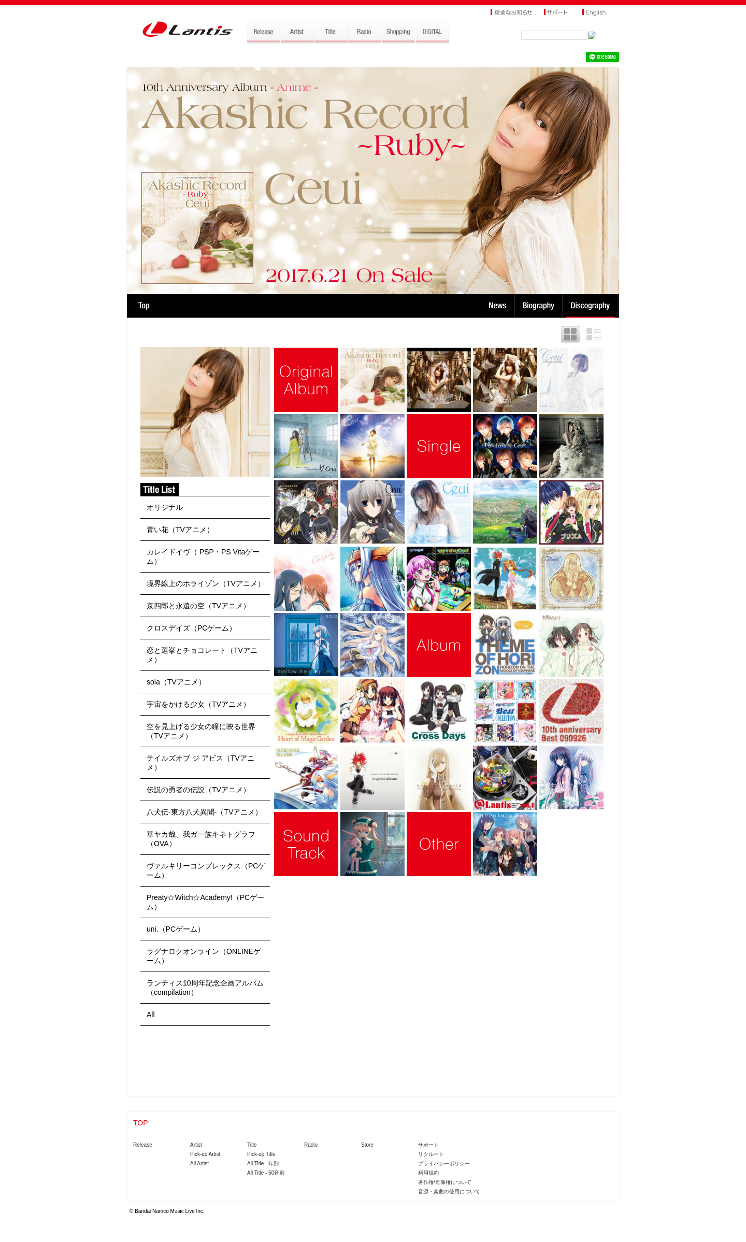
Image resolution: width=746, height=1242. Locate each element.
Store (367, 1145)
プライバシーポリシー (444, 1163)
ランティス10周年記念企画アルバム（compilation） (205, 987)
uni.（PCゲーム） (176, 929)
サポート (428, 1145)
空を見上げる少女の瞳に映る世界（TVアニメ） (201, 731)
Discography (591, 306)
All (151, 1014)
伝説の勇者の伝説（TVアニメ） (198, 790)
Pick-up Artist (205, 1154)
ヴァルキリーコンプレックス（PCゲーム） (206, 870)
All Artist (199, 1163)
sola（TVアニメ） (176, 682)
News (497, 306)
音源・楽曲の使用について (449, 1191)
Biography (539, 306)
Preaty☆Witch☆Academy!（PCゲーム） (205, 902)
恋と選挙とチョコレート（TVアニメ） (202, 655)
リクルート (431, 1154)
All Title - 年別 (263, 1163)
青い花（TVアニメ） (180, 529)
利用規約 (428, 1173)
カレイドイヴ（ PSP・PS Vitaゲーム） (203, 556)
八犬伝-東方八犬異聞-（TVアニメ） (204, 812)
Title (252, 1145)
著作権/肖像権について (444, 1182)
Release (142, 1145)
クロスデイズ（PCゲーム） (191, 628)
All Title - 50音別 (265, 1173)
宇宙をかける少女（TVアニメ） (198, 704)
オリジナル (165, 507)
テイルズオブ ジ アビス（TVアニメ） (200, 763)
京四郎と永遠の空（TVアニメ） (198, 606)
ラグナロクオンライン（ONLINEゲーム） (204, 956)
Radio (311, 1145)
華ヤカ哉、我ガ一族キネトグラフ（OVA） (201, 839)
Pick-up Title (261, 1154)
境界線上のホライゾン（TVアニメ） (206, 583)
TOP (144, 306)
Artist (196, 1145)
